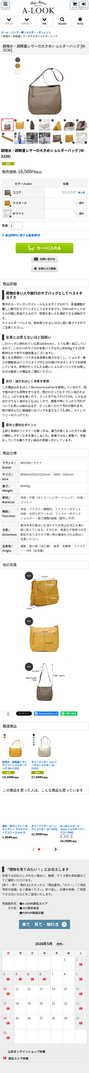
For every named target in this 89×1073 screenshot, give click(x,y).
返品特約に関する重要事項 (21, 235)
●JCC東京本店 (29, 908)
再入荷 (81, 192)
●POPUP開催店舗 (31, 913)
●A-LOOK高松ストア (33, 903)
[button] (5, 5)
